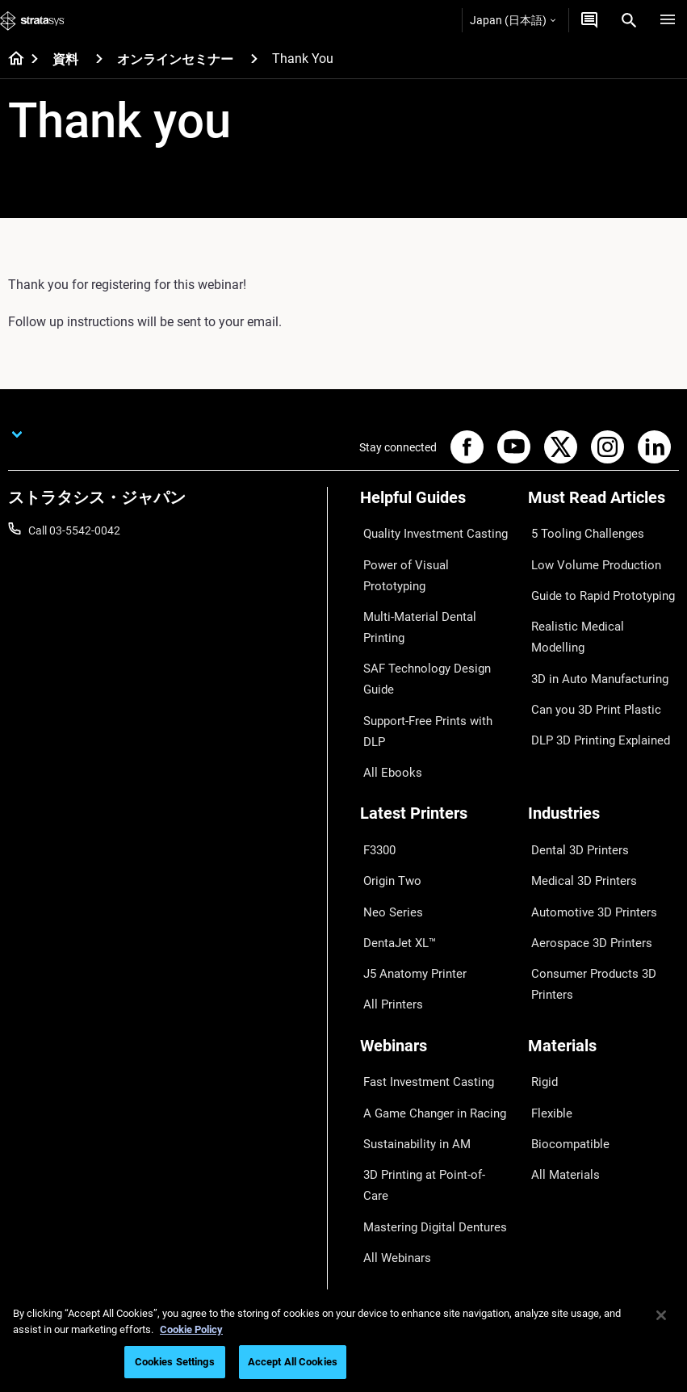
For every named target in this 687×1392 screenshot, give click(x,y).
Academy (551, 1215)
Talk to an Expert (401, 1190)
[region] (343, 1340)
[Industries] (604, 715)
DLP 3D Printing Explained (593, 672)
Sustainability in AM (409, 978)
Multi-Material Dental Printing (433, 578)
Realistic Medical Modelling (595, 601)
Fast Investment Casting (421, 931)
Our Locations (563, 1167)
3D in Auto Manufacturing (592, 624)
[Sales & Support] (436, 1092)
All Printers (387, 861)
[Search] (629, 20)
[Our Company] (604, 1092)
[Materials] (604, 904)
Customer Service (403, 1238)
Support (380, 1119)
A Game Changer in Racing (426, 955)
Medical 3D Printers (576, 766)
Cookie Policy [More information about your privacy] (191, 1329)
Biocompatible (564, 978)
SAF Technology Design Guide (434, 601)
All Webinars (390, 1049)
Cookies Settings (175, 1362)
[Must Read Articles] (604, 503)
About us (550, 1119)
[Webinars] (436, 904)
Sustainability (562, 1238)
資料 (65, 59)
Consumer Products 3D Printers (586, 848)
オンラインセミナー (175, 59)
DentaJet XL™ (394, 813)
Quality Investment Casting (428, 530)
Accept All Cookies (292, 1362)
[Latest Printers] (436, 715)
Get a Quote (390, 1167)
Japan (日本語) (512, 20)
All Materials (558, 1002)
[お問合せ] (589, 20)
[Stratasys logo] (32, 20)
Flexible (546, 955)
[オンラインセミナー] (254, 58)
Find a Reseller (396, 1144)
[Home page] (11, 59)
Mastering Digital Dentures (426, 1026)
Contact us (555, 1144)
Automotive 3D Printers (586, 790)
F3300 (376, 742)
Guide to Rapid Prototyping (596, 578)
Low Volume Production (588, 553)
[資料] (99, 58)
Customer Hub (396, 1215)
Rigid (540, 931)
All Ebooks (386, 649)
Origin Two (387, 766)
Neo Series (386, 790)
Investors (551, 1262)
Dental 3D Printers (573, 742)
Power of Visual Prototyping (430, 553)
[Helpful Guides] (436, 503)
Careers (547, 1190)
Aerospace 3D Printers (583, 813)
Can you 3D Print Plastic (588, 649)
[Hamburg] (667, 20)
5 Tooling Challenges (579, 530)
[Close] (661, 1315)
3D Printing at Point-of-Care (429, 1002)
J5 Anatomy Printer (409, 837)
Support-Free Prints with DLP (432, 624)
